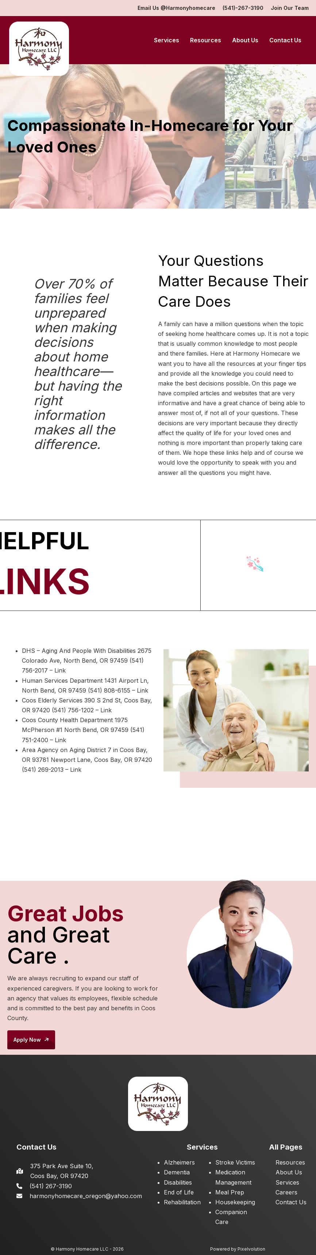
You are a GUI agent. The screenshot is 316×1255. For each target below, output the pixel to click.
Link (60, 670)
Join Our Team (290, 8)
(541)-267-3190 (243, 8)
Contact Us (285, 40)
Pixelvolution (251, 1249)
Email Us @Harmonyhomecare (176, 8)
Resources (205, 40)
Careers (286, 1192)
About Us (245, 40)
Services (166, 40)
